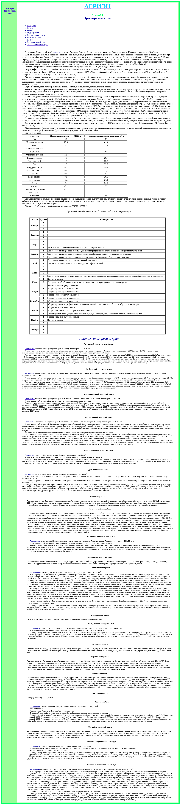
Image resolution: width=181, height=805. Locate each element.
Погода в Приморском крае (10, 10)
